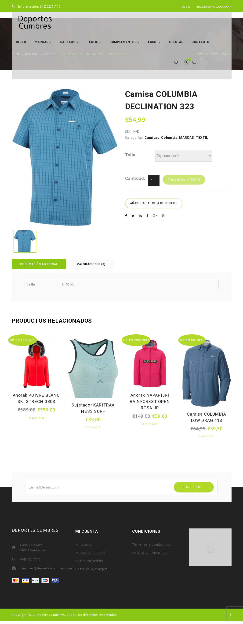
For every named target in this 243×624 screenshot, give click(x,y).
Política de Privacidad (150, 552)
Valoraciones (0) (91, 264)
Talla (130, 154)
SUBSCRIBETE (194, 487)
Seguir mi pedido (89, 561)
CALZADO (69, 42)
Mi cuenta (83, 544)
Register (204, 6)
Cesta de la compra (91, 569)
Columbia (169, 137)
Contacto (200, 42)
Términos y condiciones (152, 544)
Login (186, 6)
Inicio (21, 42)
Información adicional (39, 264)
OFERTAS (176, 42)
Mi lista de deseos (90, 552)
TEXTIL (94, 42)
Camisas (152, 137)
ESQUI (154, 42)
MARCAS (43, 42)
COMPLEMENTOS (124, 42)
